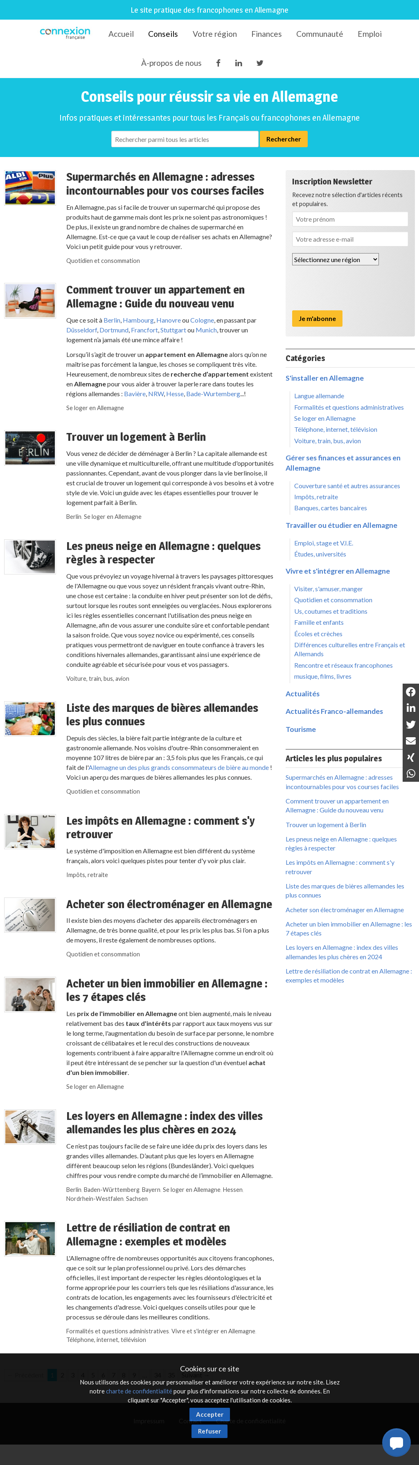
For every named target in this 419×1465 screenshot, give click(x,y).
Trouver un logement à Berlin (136, 437)
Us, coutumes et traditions (330, 611)
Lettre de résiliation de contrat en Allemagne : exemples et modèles (148, 1234)
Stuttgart (172, 330)
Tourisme (301, 729)
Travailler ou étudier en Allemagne (341, 525)
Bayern (151, 1189)
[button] (396, 1442)
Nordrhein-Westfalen (95, 1198)
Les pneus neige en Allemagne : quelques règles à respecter (163, 553)
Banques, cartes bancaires (330, 508)
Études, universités (320, 554)
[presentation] (354, 288)
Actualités (303, 693)
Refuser (209, 1431)
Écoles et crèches (318, 633)
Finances (266, 33)
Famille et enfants (319, 622)
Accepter (209, 1414)
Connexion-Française (66, 34)
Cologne (202, 320)
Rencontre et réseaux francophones (343, 665)
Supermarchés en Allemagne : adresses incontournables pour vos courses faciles (165, 183)
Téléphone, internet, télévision (106, 1339)
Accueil (121, 33)
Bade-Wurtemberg (213, 393)
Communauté (319, 33)
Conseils (163, 33)
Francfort (144, 330)
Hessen (233, 1189)
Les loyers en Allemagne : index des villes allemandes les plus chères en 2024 (164, 1123)
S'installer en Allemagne (325, 378)
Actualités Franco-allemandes (334, 711)
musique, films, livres (322, 676)
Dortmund (113, 330)
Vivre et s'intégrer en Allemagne (213, 1331)
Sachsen (137, 1198)
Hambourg (138, 320)
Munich (206, 330)
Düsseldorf (81, 330)
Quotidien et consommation (103, 260)
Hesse (175, 393)
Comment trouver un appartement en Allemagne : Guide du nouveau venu (155, 296)
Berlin (112, 320)
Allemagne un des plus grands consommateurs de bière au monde (178, 767)
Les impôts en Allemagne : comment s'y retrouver (160, 827)
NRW (156, 393)
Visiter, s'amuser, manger (328, 588)
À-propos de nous (171, 62)
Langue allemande (319, 395)
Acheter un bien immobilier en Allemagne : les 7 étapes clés (167, 990)
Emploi (370, 33)
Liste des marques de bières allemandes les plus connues (162, 715)
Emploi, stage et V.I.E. (323, 543)
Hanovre (168, 320)
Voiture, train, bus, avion (97, 678)
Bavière (135, 393)
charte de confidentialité (139, 1391)
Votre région (215, 33)
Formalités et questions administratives (117, 1331)
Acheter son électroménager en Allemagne (169, 904)
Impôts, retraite (87, 874)
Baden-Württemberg (112, 1189)
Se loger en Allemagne (95, 407)
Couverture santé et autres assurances (347, 485)
